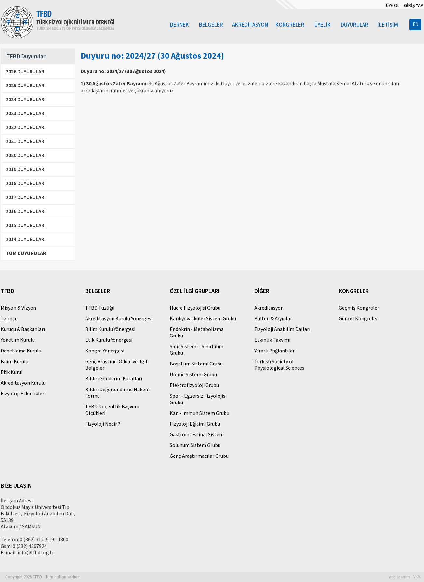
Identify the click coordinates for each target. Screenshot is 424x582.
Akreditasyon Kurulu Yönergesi (118, 318)
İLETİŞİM (388, 25)
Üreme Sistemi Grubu (193, 374)
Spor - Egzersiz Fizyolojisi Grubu (198, 399)
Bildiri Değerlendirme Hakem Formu (117, 393)
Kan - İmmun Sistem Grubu (199, 413)
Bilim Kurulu (14, 361)
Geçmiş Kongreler (359, 307)
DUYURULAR (354, 25)
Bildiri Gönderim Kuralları (113, 378)
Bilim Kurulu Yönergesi (110, 329)
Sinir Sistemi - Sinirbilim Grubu (196, 350)
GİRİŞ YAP (413, 5)
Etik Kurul (12, 372)
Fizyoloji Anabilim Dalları (282, 329)
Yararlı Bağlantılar (274, 350)
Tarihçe (9, 318)
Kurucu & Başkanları (23, 329)
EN (415, 24)
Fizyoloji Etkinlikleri (23, 393)
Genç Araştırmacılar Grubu (199, 456)
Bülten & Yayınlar (273, 318)
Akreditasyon (269, 307)
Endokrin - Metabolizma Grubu (197, 332)
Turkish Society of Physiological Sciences (279, 365)
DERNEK (179, 25)
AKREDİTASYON (250, 25)
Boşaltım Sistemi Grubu (196, 363)
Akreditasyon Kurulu (23, 383)
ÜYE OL (392, 5)
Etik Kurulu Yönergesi (108, 340)
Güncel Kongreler (358, 318)
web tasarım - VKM (405, 577)
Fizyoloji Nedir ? (102, 424)
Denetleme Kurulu (21, 350)
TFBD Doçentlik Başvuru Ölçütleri (112, 410)
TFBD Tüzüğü (99, 307)
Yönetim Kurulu (18, 340)
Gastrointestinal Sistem (197, 434)
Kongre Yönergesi (104, 350)
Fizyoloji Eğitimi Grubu (195, 424)
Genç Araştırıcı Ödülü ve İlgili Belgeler (117, 365)
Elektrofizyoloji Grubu (194, 385)
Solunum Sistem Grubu (195, 445)
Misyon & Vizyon (18, 307)
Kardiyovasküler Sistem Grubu (203, 318)
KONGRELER (289, 25)
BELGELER (211, 25)
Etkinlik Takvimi (272, 340)
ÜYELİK (322, 25)
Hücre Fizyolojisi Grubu (195, 307)
